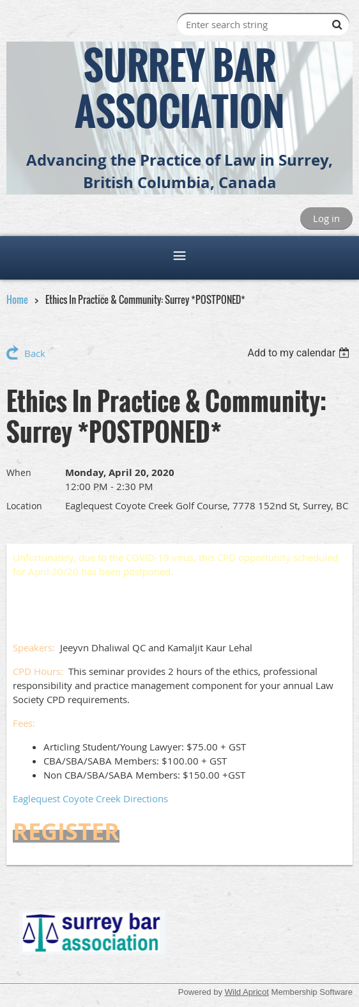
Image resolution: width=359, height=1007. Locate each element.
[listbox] (300, 353)
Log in (326, 218)
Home (17, 299)
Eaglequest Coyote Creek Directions (90, 798)
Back (34, 353)
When (18, 472)
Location (24, 506)
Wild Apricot (247, 992)
